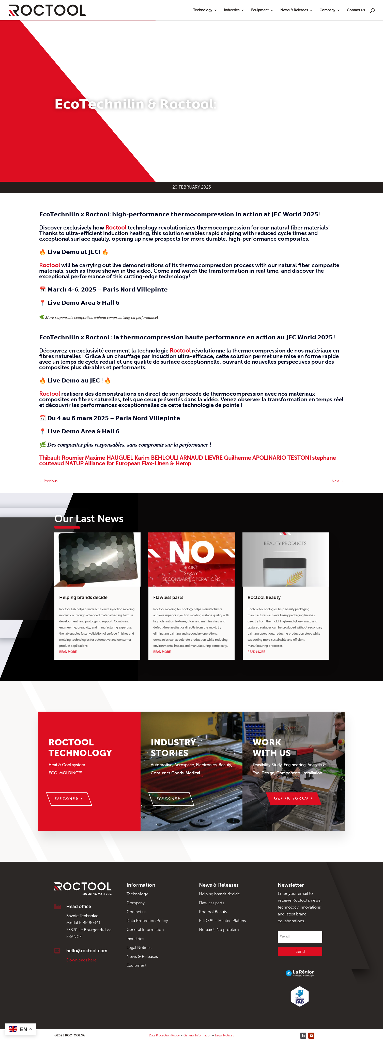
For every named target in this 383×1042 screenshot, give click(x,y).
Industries (231, 10)
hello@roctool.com (86, 951)
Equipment (260, 10)
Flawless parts (168, 597)
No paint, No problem (219, 929)
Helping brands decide (83, 597)
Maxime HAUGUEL (109, 457)
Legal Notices (139, 947)
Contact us (356, 10)
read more (68, 652)
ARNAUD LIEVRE (201, 457)
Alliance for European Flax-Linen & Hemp (138, 463)
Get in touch (291, 798)
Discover (67, 799)
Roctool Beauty (264, 597)
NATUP (74, 463)
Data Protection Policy (147, 920)
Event (64, 91)
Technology (202, 10)
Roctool (115, 227)
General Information (145, 929)
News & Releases (294, 10)
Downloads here (81, 960)
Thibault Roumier (61, 457)
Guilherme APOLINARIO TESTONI (267, 457)
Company (327, 10)
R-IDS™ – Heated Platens (222, 920)
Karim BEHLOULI (156, 457)
